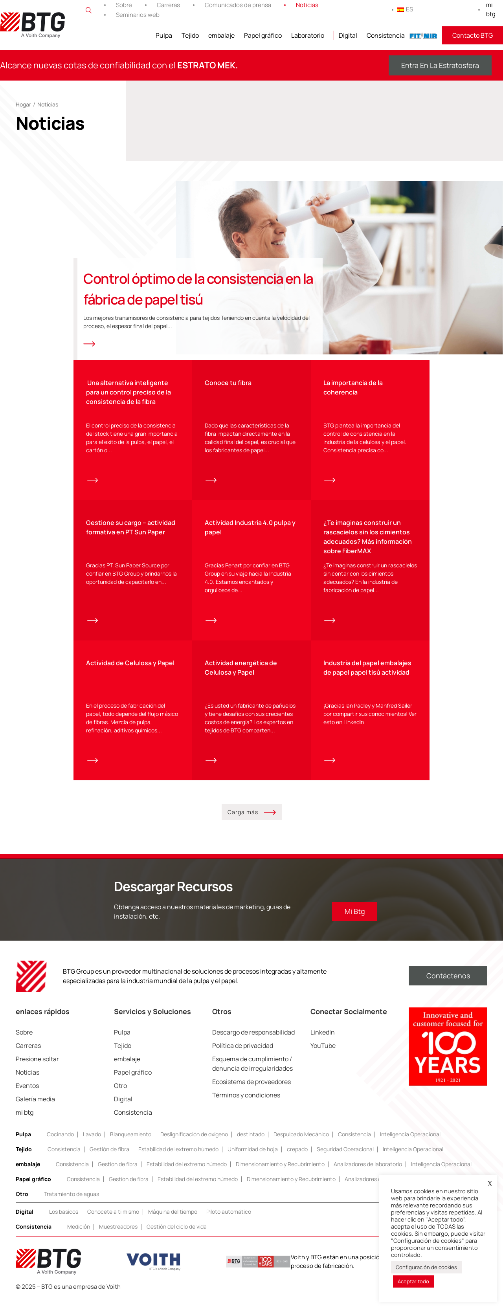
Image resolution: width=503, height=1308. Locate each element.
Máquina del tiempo (172, 1220)
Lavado (92, 1143)
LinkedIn (322, 1041)
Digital (348, 35)
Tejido (190, 35)
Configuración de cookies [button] (426, 1267)
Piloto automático (228, 1220)
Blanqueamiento (130, 1143)
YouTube (323, 1054)
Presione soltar (37, 1068)
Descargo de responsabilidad (253, 1041)
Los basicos (63, 1220)
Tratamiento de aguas (71, 1203)
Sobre (124, 5)
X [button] (489, 1184)
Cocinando (60, 1143)
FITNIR (423, 35)
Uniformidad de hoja (253, 1158)
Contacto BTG (472, 35)
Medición (78, 1235)
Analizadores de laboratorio (368, 1173)
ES (405, 9)
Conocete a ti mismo (113, 1220)
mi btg (491, 9)
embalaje (221, 35)
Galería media (35, 1108)
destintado (250, 1143)
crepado (297, 1158)
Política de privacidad (242, 1054)
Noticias (307, 5)
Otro (120, 1094)
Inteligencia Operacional (410, 1143)
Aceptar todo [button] (413, 1281)
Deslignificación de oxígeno (194, 1143)
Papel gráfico (263, 35)
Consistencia (386, 35)
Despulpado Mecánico (301, 1143)
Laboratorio (307, 35)
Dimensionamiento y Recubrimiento (280, 1173)
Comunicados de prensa (238, 5)
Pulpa (164, 35)
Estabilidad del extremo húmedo (178, 1158)
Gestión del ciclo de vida (177, 1235)
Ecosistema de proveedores (251, 1090)
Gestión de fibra (109, 1158)
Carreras (168, 5)
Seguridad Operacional (345, 1158)
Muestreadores (118, 1235)
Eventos (27, 1094)
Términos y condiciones (246, 1104)
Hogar (23, 104)
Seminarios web (138, 15)
